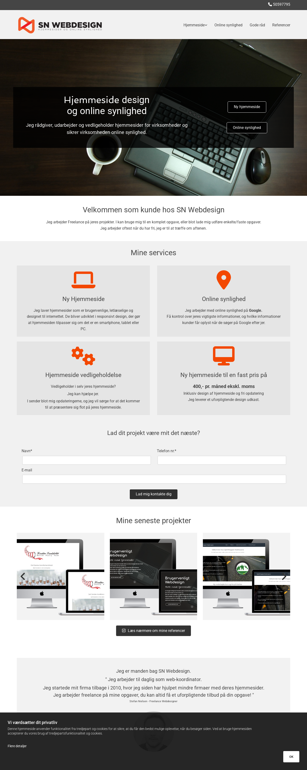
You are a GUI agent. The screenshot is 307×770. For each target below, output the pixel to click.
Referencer (281, 25)
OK (291, 756)
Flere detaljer (17, 746)
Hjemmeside (194, 25)
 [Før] (24, 576)
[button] (247, 106)
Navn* (27, 451)
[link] (191, 25)
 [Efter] (283, 576)
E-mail (27, 470)
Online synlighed (228, 25)
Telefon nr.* (166, 451)
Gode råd (257, 25)
